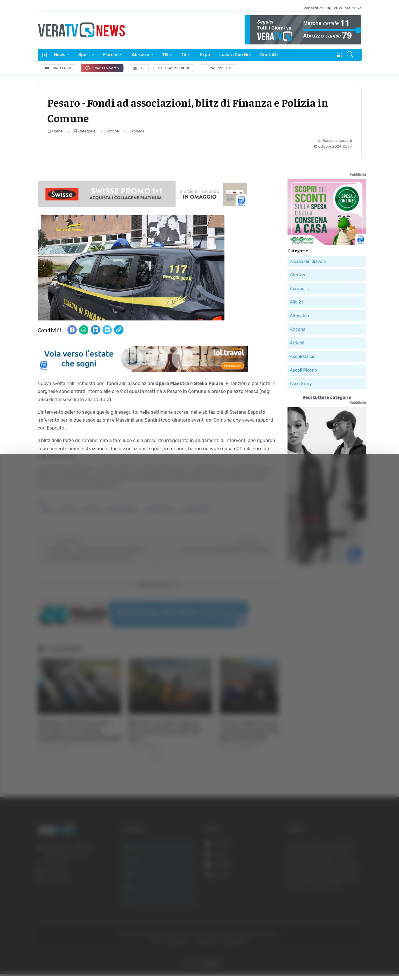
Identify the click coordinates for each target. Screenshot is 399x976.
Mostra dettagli (318, 955)
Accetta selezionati (339, 899)
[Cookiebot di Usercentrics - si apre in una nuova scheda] (49, 955)
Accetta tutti (340, 880)
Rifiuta (340, 918)
